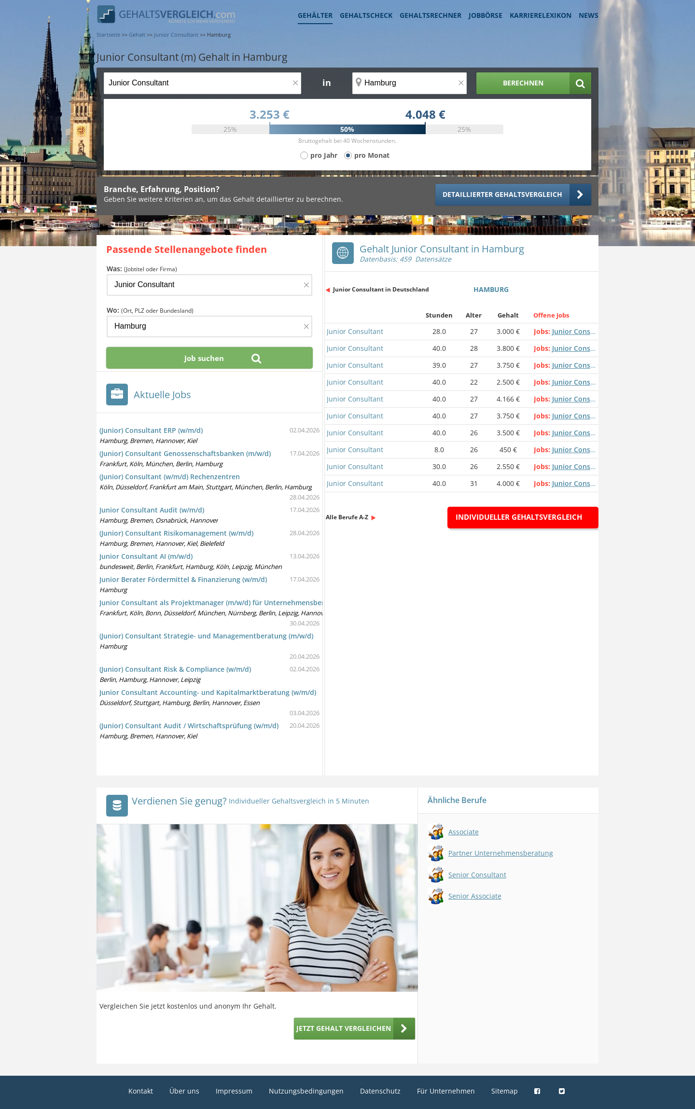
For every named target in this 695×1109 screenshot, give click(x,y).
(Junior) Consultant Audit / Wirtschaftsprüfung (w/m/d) (188, 725)
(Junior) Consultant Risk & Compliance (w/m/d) (175, 669)
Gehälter (315, 15)
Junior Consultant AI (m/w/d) (146, 556)
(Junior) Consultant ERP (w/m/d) (151, 430)
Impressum (234, 1090)
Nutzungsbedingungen (306, 1090)
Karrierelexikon (540, 15)
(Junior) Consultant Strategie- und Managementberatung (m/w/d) (206, 635)
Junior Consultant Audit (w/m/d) (151, 509)
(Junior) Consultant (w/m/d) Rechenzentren (169, 476)
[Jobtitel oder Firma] (209, 285)
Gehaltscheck (366, 15)
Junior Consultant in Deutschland (381, 289)
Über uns (184, 1090)
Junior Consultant (355, 331)
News (588, 15)
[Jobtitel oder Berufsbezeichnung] (202, 83)
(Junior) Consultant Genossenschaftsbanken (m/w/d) (185, 453)
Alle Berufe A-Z (347, 517)
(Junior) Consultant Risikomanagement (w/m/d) (176, 533)
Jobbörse (485, 15)
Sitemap (504, 1090)
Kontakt (140, 1090)
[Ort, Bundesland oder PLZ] (409, 83)
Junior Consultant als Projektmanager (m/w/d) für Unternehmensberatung (221, 602)
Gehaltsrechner (430, 15)
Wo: (150, 310)
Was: (142, 268)
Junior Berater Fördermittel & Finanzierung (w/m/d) (183, 579)
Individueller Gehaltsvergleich (519, 517)
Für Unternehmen (446, 1090)
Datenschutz (380, 1090)
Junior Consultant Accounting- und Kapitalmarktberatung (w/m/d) (207, 692)
